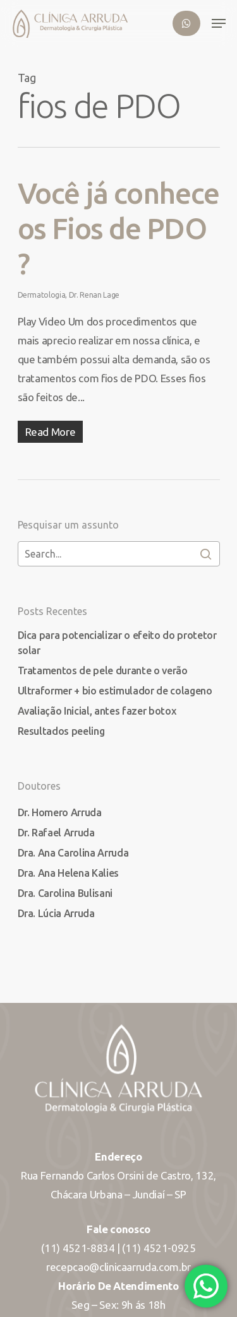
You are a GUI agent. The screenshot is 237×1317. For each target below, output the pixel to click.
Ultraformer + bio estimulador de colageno (115, 690)
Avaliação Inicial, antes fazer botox (97, 711)
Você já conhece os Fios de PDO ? (118, 228)
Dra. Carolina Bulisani (65, 893)
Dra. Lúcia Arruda (56, 913)
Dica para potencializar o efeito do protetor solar (117, 642)
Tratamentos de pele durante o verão (103, 670)
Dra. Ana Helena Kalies (68, 873)
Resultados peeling (61, 731)
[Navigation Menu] (219, 23)
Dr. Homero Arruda (60, 812)
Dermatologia (42, 295)
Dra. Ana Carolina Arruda (73, 852)
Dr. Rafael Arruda (56, 832)
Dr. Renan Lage (94, 295)
